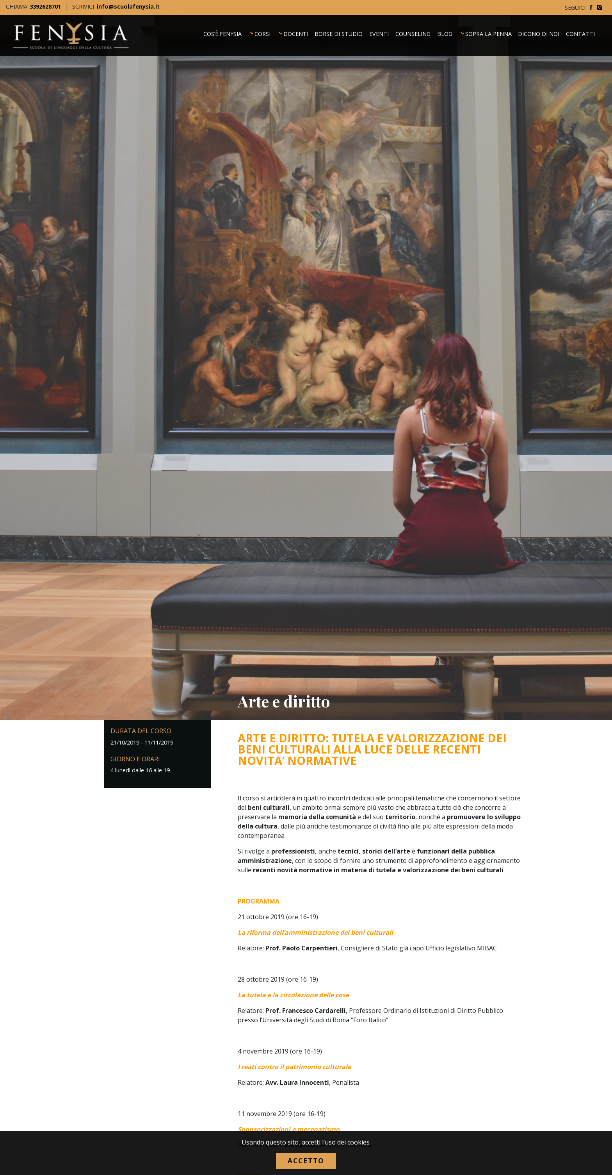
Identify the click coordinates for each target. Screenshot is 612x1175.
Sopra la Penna (488, 32)
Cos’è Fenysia (222, 32)
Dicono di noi (538, 32)
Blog (444, 32)
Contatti (580, 32)
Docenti (295, 32)
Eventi (379, 32)
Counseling (413, 32)
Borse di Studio (339, 32)
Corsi (262, 32)
